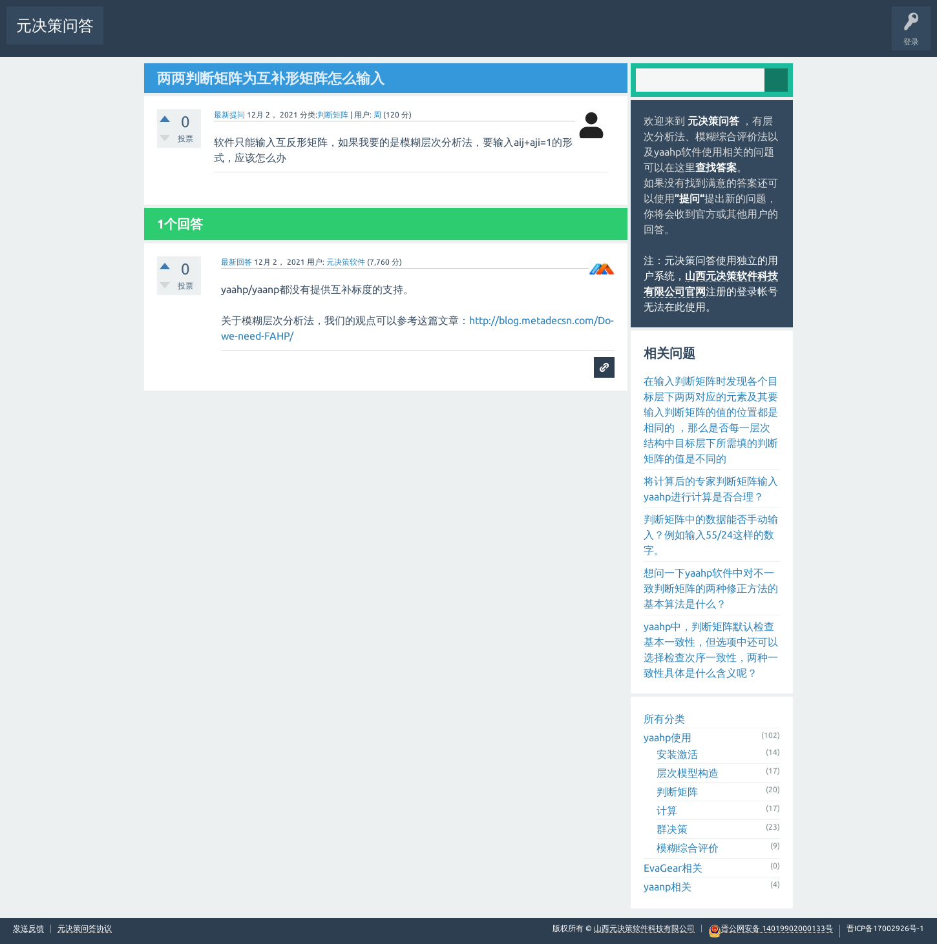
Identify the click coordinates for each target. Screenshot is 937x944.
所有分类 (664, 718)
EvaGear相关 (673, 868)
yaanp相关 (667, 886)
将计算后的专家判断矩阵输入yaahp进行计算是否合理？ (711, 488)
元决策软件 (345, 262)
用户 (286, 35)
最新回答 (236, 262)
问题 (126, 35)
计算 (667, 810)
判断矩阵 (332, 114)
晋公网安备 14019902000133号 (777, 928)
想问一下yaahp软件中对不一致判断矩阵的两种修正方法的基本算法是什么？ (711, 588)
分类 (246, 35)
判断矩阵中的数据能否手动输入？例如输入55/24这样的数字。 (711, 534)
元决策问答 (55, 25)
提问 (326, 35)
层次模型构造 (688, 773)
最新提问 (229, 114)
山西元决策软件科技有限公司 (644, 928)
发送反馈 (28, 928)
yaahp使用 (667, 737)
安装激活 (677, 754)
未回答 (166, 35)
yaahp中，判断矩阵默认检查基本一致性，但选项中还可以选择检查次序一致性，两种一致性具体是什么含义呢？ (711, 650)
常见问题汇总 (409, 35)
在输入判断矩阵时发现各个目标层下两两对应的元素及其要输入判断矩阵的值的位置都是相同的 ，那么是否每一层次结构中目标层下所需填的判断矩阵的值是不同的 (711, 419)
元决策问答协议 (85, 928)
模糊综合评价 (688, 848)
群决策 (672, 829)
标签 (206, 35)
